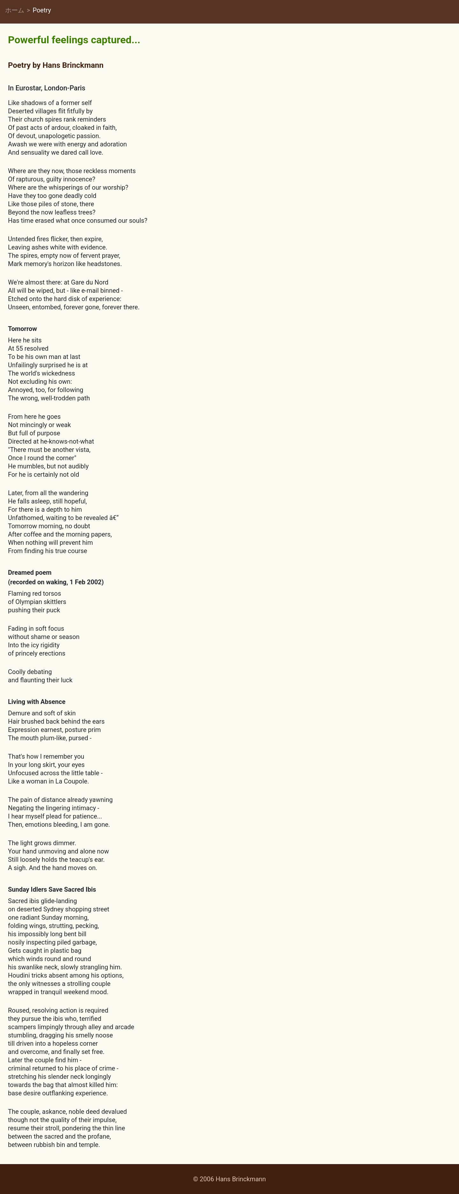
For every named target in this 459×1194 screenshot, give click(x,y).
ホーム (14, 10)
